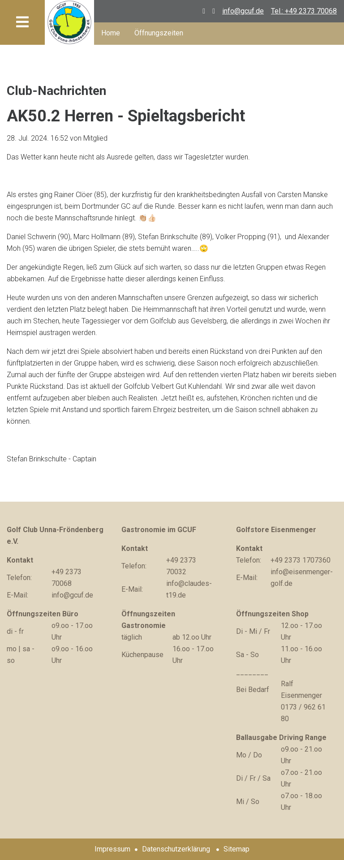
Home (110, 33)
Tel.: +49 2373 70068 (304, 11)
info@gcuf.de (243, 11)
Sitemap (236, 849)
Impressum (112, 849)
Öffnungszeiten (158, 33)
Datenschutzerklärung (176, 849)
